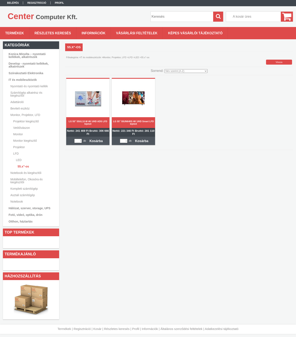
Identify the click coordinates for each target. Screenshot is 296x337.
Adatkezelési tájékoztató (222, 329)
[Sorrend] (186, 71)
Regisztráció (82, 329)
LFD (130, 57)
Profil (135, 329)
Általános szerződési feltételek (181, 329)
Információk (150, 329)
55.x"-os (23, 166)
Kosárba (96, 141)
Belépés (13, 2)
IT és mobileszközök (90, 57)
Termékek (64, 329)
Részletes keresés (117, 329)
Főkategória (72, 57)
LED (137, 57)
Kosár (97, 329)
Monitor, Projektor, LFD (114, 57)
